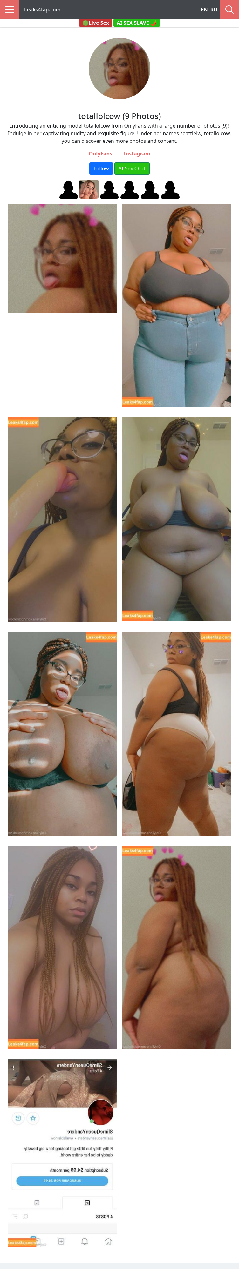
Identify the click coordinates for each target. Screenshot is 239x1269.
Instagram (137, 153)
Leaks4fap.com (42, 9)
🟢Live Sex (95, 22)
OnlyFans (100, 153)
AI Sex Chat (132, 168)
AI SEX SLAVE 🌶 (137, 22)
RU (213, 9)
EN (204, 9)
